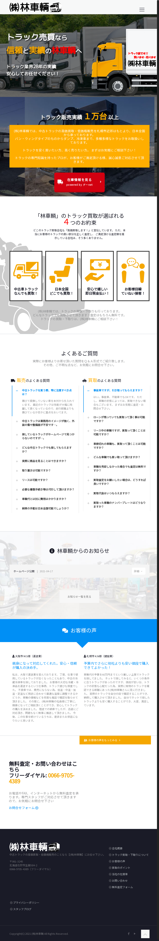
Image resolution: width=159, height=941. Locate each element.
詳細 (138, 570)
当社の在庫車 (120, 873)
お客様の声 (118, 860)
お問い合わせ (120, 879)
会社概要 (117, 847)
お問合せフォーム (22, 806)
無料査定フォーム (122, 886)
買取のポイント (121, 866)
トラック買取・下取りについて (130, 853)
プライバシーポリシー (26, 901)
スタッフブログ (22, 908)
